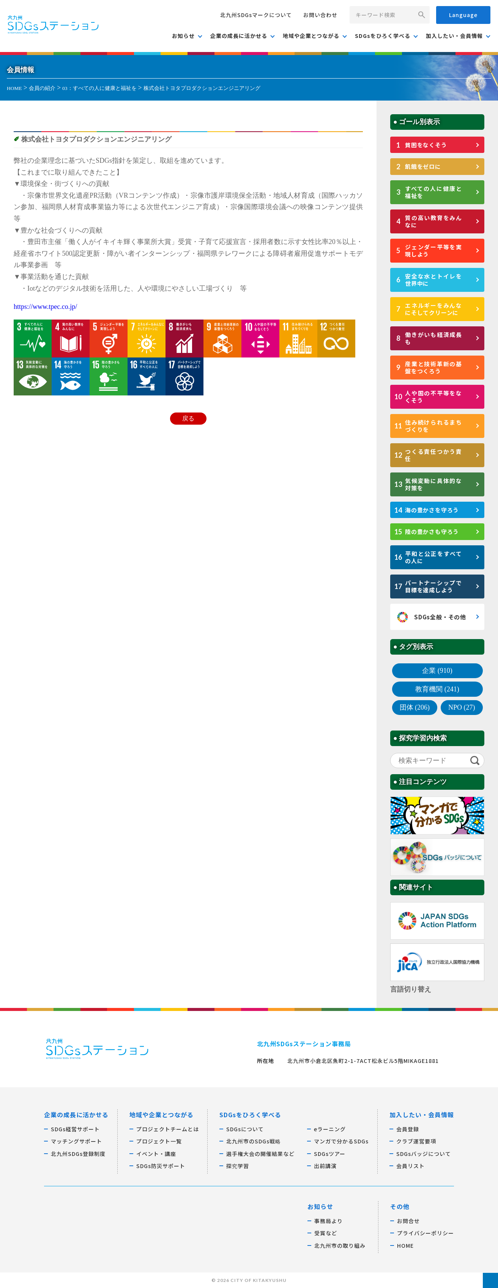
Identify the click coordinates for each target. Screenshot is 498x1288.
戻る (188, 418)
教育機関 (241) (437, 689)
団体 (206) (415, 707)
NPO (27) (461, 707)
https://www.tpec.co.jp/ (45, 306)
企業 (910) (437, 670)
